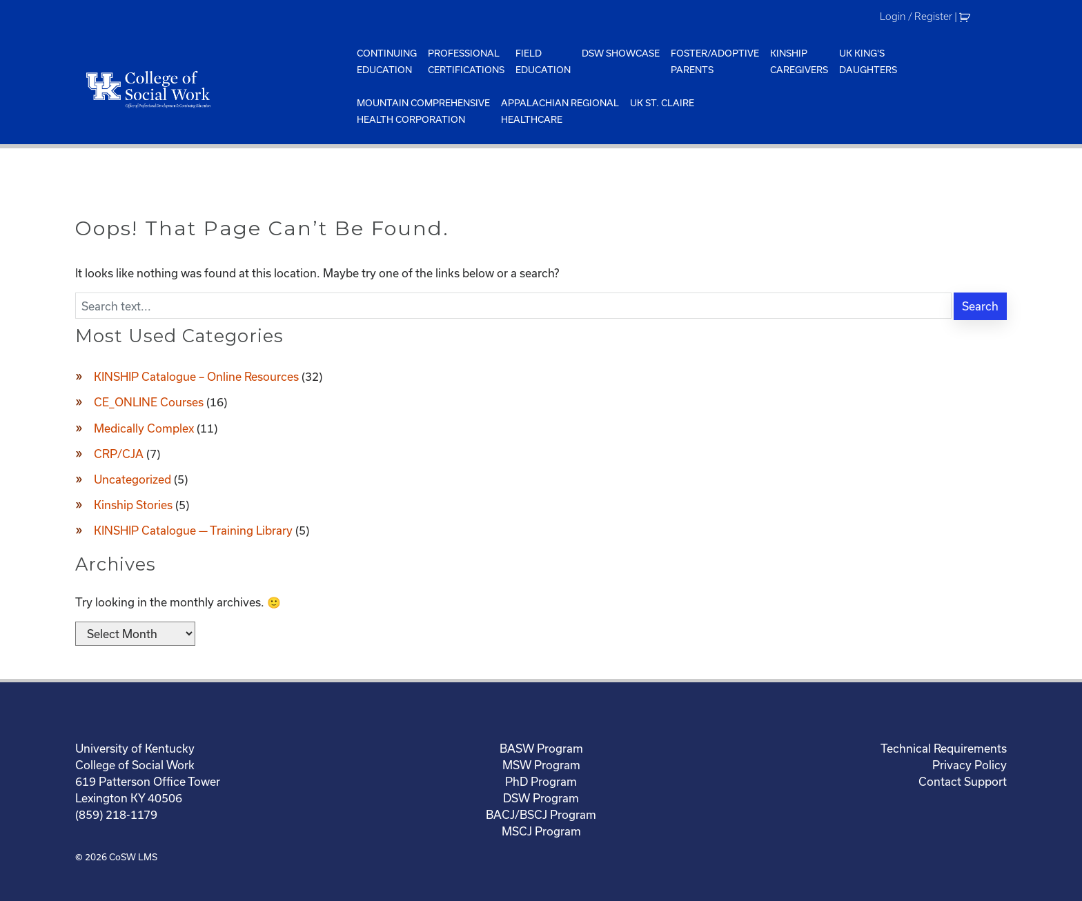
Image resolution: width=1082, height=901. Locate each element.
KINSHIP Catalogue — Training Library (193, 530)
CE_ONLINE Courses (149, 401)
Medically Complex (144, 428)
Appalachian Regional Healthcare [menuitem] (560, 111)
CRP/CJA (119, 453)
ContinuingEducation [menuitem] (387, 61)
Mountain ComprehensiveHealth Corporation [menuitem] (423, 111)
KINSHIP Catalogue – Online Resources (196, 376)
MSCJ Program (541, 831)
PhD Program (541, 781)
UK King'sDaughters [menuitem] (868, 61)
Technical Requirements (944, 748)
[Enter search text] (513, 306)
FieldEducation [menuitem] (543, 61)
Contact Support (962, 781)
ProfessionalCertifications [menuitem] (466, 61)
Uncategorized (132, 479)
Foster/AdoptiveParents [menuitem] (715, 61)
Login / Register (916, 16)
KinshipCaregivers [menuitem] (799, 61)
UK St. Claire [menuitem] (662, 102)
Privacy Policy (969, 764)
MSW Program (541, 764)
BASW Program (541, 748)
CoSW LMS (133, 856)
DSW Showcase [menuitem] (621, 53)
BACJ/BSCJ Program (541, 814)
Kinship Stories (133, 504)
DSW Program (541, 797)
